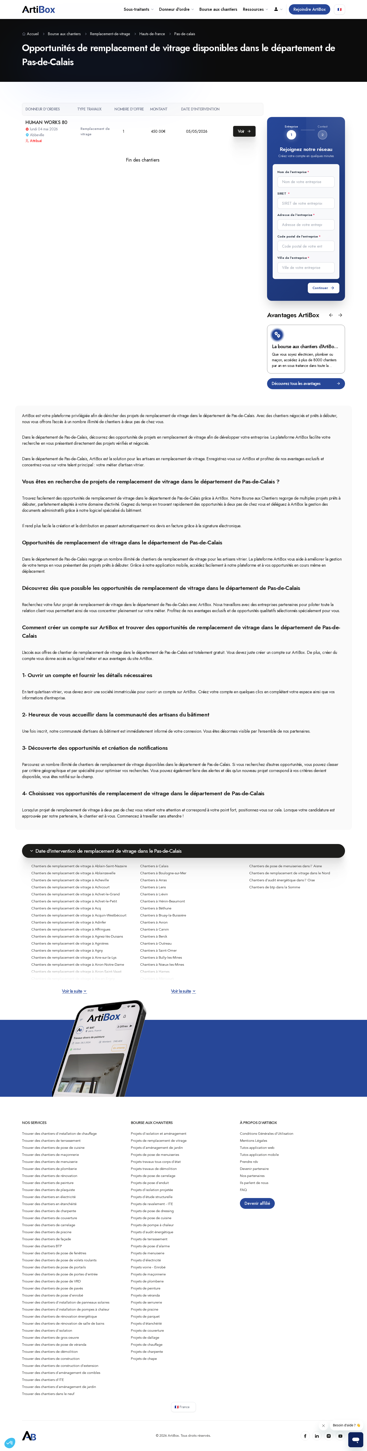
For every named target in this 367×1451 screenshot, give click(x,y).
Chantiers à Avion (154, 922)
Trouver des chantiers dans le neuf (48, 1393)
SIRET (282, 193)
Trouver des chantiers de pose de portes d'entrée (60, 1274)
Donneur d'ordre (176, 9)
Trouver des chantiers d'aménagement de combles (61, 1372)
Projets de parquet (145, 1316)
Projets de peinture (145, 1288)
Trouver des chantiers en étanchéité (49, 1204)
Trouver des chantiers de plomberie (49, 1168)
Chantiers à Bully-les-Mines (161, 957)
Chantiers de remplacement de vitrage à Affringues (70, 929)
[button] (331, 315)
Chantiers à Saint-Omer (158, 950)
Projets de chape (144, 1358)
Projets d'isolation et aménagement (158, 1133)
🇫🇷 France (182, 1407)
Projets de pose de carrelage (153, 1175)
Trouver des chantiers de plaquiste (48, 1189)
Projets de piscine (144, 1309)
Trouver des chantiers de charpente (49, 1211)
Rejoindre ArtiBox (310, 9)
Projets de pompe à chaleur (152, 1225)
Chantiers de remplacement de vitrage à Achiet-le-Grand (75, 894)
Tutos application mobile (259, 1154)
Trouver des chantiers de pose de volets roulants (59, 1260)
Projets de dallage (145, 1337)
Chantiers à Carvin (154, 929)
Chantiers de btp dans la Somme (274, 887)
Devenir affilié (257, 1203)
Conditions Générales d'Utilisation (266, 1133)
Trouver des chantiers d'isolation (47, 1330)
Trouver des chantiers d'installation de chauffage (59, 1133)
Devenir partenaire (254, 1168)
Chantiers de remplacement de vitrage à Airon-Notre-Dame (77, 964)
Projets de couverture (147, 1330)
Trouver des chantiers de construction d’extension (60, 1365)
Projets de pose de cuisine (151, 1218)
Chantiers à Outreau (156, 943)
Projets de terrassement (149, 1239)
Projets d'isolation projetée (152, 1189)
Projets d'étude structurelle (151, 1197)
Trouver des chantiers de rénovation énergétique (59, 1316)
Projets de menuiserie (147, 1253)
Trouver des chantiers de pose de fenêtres (54, 1253)
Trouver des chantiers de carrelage (48, 1225)
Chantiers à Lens (153, 887)
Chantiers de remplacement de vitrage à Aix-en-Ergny (73, 978)
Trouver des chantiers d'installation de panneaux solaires (65, 1302)
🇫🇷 (339, 9)
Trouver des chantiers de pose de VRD (51, 1281)
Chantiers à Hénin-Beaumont (162, 901)
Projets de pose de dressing (152, 1211)
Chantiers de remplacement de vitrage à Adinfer (68, 922)
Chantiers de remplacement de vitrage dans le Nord (289, 873)
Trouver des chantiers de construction (51, 1358)
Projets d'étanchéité (146, 1323)
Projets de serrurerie (146, 1302)
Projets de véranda (145, 1295)
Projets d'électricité (146, 1260)
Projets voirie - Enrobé (148, 1267)
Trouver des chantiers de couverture (49, 1218)
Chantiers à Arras (153, 880)
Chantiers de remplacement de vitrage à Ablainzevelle (73, 873)
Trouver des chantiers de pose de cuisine (53, 1147)
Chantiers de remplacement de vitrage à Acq (66, 908)
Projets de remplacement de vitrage (159, 1140)
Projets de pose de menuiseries (155, 1154)
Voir (244, 131)
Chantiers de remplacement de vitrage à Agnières (69, 943)
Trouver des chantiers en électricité (49, 1197)
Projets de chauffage (146, 1344)
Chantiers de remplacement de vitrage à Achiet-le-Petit (74, 901)
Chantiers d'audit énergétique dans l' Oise (282, 880)
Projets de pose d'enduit (150, 1182)
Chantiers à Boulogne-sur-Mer (163, 873)
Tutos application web (257, 1147)
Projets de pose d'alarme (150, 1246)
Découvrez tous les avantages (306, 384)
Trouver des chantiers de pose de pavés (52, 1288)
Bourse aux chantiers (218, 9)
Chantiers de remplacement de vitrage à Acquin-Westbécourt (78, 915)
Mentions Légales (253, 1140)
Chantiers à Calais (154, 866)
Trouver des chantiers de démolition (50, 1351)
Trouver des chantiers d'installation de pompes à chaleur (65, 1309)
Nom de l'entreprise (292, 172)
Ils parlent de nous (254, 1182)
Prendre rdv (249, 1161)
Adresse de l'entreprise (294, 215)
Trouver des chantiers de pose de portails (54, 1267)
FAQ (243, 1189)
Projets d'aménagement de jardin (157, 1147)
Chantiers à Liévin (154, 894)
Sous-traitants (139, 9)
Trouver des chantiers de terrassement (51, 1140)
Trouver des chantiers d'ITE (43, 1379)
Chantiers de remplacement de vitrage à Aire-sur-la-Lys (73, 957)
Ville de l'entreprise (292, 258)
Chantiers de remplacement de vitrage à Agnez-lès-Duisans (77, 936)
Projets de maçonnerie (148, 1274)
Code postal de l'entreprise (297, 236)
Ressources (255, 9)
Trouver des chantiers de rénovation (49, 1175)
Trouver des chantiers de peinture (47, 1182)
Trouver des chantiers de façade (46, 1239)
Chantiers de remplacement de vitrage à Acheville (70, 880)
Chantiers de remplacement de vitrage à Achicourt (70, 887)
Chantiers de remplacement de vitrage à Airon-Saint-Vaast (76, 971)
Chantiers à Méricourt (157, 978)
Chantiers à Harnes (154, 971)
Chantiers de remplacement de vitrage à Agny (67, 950)
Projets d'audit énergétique (152, 1232)
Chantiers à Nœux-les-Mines (162, 964)
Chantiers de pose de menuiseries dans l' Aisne (285, 866)
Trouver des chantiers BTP (42, 1246)
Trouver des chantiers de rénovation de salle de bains (63, 1323)
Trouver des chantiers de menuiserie (49, 1161)
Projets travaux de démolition (154, 1168)
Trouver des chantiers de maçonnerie (50, 1154)
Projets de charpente (147, 1351)
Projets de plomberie (147, 1281)
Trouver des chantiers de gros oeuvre (50, 1337)
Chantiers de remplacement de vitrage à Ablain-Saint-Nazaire (79, 866)
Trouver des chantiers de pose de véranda (54, 1344)
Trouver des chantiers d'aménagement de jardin (59, 1386)
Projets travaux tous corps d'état (156, 1161)
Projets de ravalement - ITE (152, 1204)
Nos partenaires (252, 1175)
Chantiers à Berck (153, 936)
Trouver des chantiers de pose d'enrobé (52, 1295)
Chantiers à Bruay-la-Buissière (163, 915)
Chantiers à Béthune (155, 908)
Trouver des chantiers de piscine (46, 1232)
